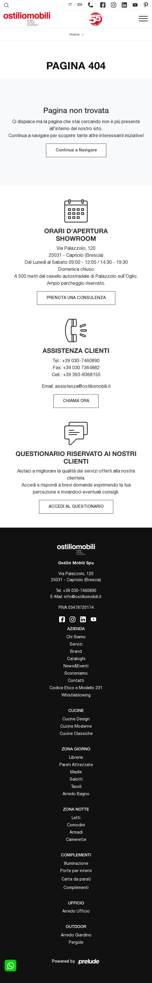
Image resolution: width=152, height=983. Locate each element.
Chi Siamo (76, 636)
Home (74, 34)
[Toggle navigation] (143, 19)
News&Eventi (76, 666)
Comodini (76, 825)
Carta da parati (76, 879)
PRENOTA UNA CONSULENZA (76, 298)
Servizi (76, 644)
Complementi (76, 887)
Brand (76, 651)
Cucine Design (76, 719)
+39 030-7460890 (79, 590)
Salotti (76, 779)
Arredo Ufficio (76, 911)
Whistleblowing (76, 695)
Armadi (76, 832)
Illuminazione (76, 863)
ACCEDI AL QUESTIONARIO (76, 507)
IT (70, 4)
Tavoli (76, 786)
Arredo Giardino (76, 935)
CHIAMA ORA (76, 401)
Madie (76, 772)
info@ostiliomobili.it (83, 596)
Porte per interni (76, 870)
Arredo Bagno (76, 793)
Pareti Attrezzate (76, 764)
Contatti (76, 680)
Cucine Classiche (76, 733)
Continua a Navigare (76, 150)
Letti (76, 817)
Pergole (76, 942)
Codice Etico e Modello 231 (76, 687)
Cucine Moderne (76, 726)
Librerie (76, 757)
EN (79, 4)
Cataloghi (76, 658)
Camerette (76, 839)
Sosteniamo (76, 673)
